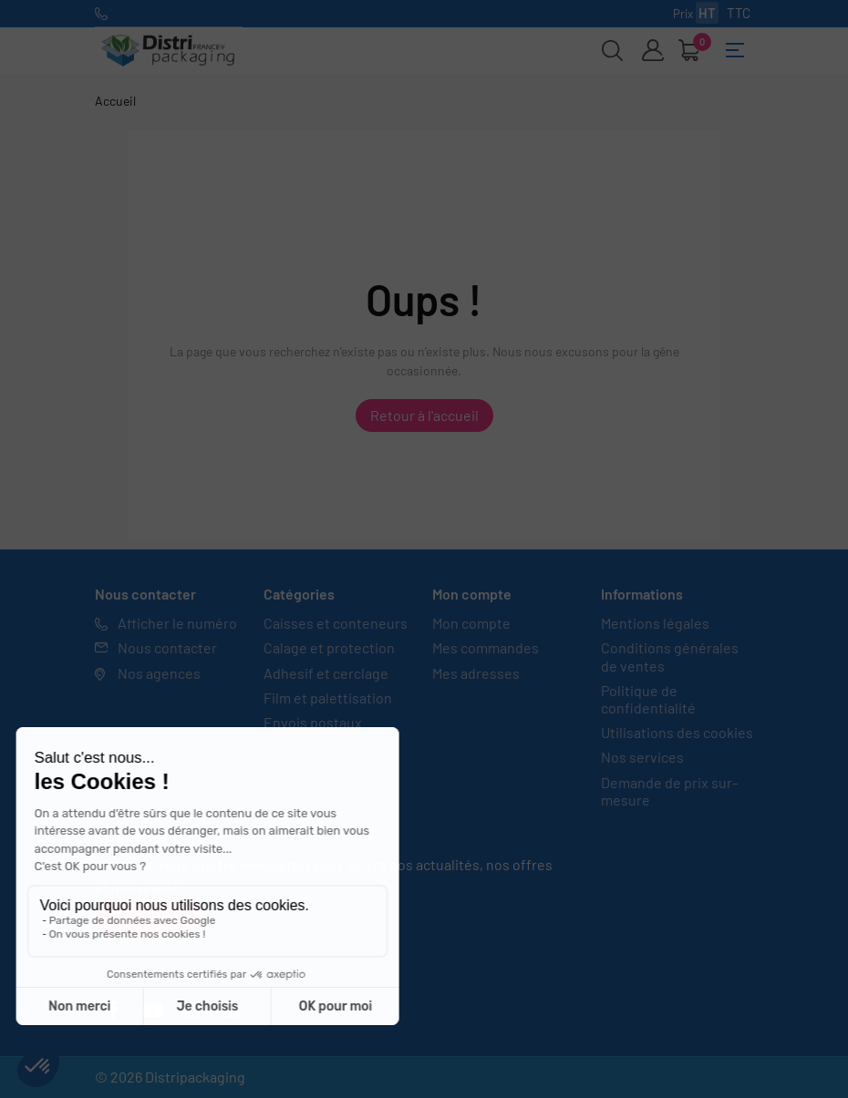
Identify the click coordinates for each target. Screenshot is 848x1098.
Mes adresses (476, 673)
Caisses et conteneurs (336, 622)
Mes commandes (485, 647)
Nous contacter (167, 647)
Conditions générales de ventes (670, 656)
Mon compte (471, 622)
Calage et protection (329, 647)
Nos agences (159, 673)
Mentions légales (655, 622)
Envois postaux (313, 722)
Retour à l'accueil (424, 415)
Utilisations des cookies (677, 732)
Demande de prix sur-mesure (669, 791)
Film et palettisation (328, 697)
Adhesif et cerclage (326, 673)
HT (707, 13)
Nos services (642, 756)
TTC (738, 13)
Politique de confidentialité (648, 699)
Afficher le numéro (177, 622)
